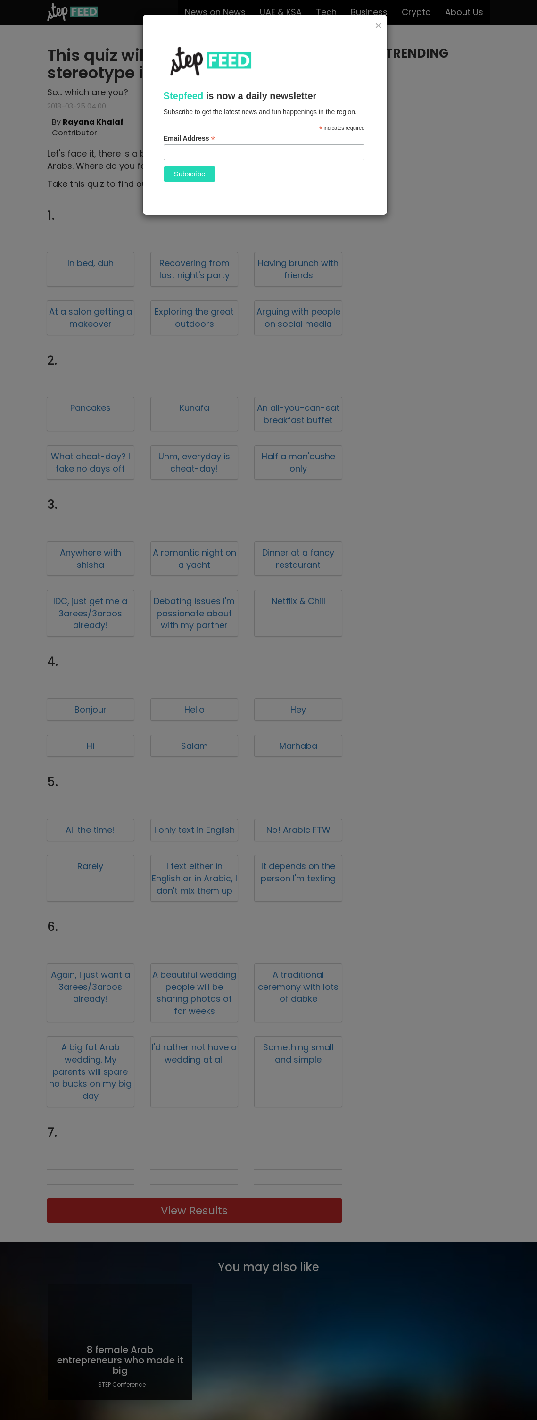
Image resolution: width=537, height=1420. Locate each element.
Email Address (189, 138)
